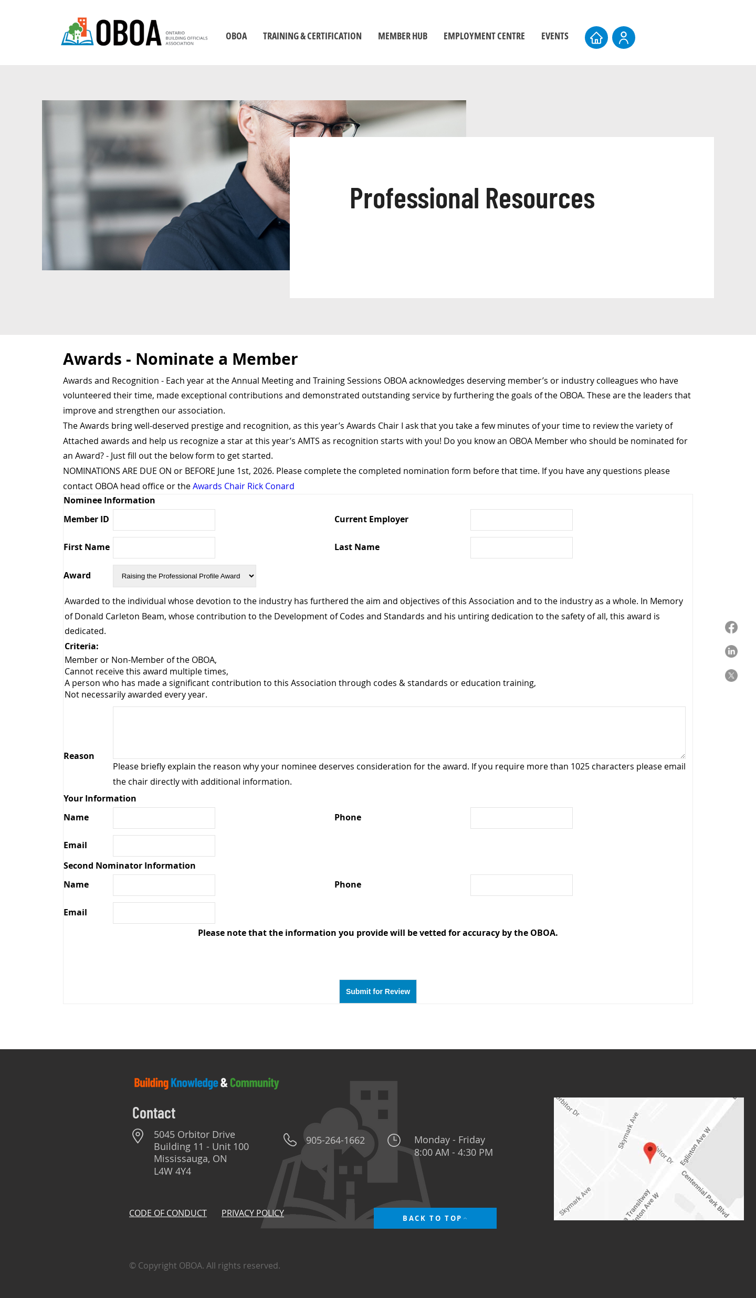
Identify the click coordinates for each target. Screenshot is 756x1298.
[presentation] (378, 958)
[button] (312, 36)
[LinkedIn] (731, 651)
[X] (731, 675)
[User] (623, 37)
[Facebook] (731, 627)
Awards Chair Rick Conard (244, 486)
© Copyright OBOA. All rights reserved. (204, 1265)
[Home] (596, 37)
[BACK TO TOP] (435, 1218)
